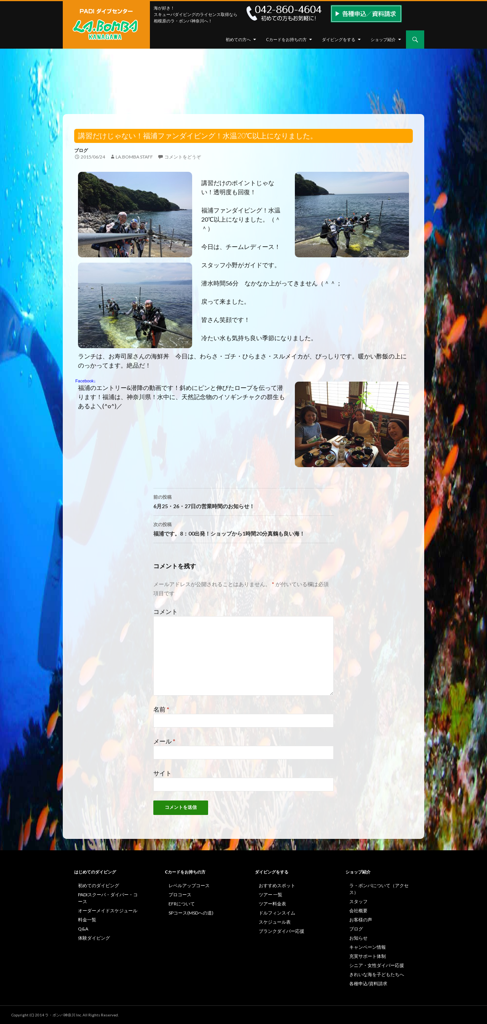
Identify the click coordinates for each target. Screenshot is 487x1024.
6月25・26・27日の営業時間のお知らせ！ (243, 501)
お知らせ (358, 938)
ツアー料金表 (272, 904)
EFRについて (182, 904)
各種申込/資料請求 (368, 983)
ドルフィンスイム (277, 913)
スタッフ (358, 901)
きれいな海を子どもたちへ (376, 974)
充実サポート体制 (367, 956)
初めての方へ (238, 39)
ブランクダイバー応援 (281, 931)
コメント (165, 611)
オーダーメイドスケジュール (107, 910)
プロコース (180, 894)
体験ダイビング (94, 938)
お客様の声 (360, 920)
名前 (161, 709)
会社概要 (358, 910)
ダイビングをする (338, 39)
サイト (162, 773)
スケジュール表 (275, 922)
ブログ (81, 150)
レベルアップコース (189, 885)
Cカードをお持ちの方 (286, 39)
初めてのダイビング (98, 885)
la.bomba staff (134, 157)
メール (164, 741)
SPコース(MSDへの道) (191, 913)
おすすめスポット (277, 885)
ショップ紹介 (383, 39)
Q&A (83, 929)
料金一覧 (87, 920)
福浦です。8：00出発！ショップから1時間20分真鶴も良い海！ (243, 528)
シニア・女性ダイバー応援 (376, 965)
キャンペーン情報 (367, 947)
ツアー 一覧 (270, 894)
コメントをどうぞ (182, 157)
